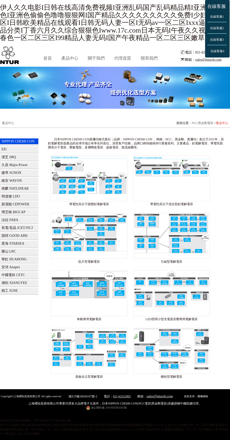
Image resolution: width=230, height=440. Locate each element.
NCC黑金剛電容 (202, 123)
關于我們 (96, 58)
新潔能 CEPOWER (15, 204)
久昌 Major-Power (15, 165)
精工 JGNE (10, 291)
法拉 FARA (10, 220)
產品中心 (69, 58)
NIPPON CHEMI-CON (18, 141)
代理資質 (122, 58)
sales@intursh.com (208, 60)
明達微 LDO (11, 196)
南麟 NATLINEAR (15, 188)
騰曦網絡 (202, 396)
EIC (4, 149)
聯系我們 (149, 58)
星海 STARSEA (13, 243)
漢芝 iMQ (9, 157)
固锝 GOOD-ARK (15, 236)
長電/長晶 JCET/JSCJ (17, 228)
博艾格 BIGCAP (13, 212)
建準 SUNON (11, 173)
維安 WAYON (12, 181)
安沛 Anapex (11, 267)
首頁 (47, 58)
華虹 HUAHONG (14, 259)
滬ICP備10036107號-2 (82, 396)
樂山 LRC (9, 251)
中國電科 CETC (13, 275)
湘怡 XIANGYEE (14, 283)
